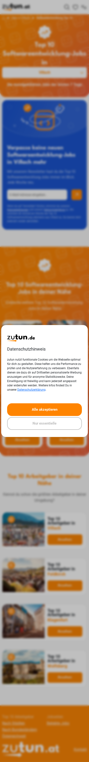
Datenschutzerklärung (31, 389)
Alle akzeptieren (44, 409)
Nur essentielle (44, 423)
